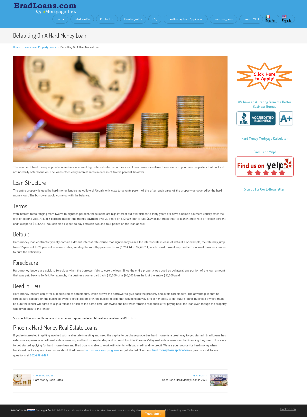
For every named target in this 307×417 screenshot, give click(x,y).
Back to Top (288, 409)
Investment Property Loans (40, 47)
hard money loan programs (102, 350)
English (286, 19)
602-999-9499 (39, 355)
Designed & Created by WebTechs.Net (177, 410)
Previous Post (43, 375)
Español (270, 19)
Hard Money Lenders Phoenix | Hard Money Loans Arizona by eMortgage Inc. (110, 410)
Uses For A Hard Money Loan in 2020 (184, 380)
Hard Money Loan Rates (48, 380)
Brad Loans (45, 8)
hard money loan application (170, 350)
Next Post (200, 375)
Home (16, 47)
